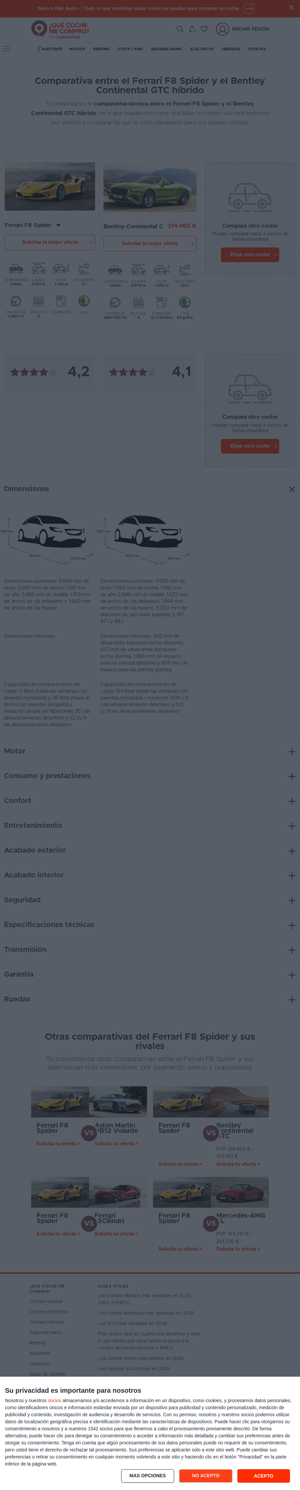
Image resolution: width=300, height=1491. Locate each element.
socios (54, 1400)
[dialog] (150, 1434)
